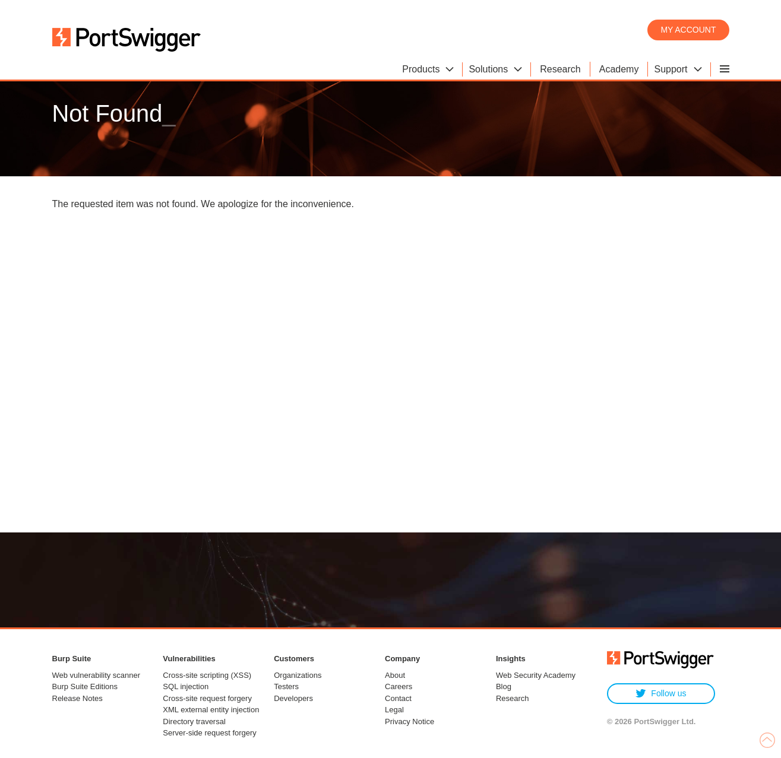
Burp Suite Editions (85, 686)
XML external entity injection (211, 709)
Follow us (660, 693)
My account (688, 29)
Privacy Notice (409, 721)
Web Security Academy (536, 675)
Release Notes (77, 698)
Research (512, 698)
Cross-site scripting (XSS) (207, 675)
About (395, 675)
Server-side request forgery (210, 732)
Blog (503, 686)
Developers (293, 698)
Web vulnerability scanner (96, 675)
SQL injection (185, 686)
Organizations (297, 675)
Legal (394, 709)
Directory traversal (194, 721)
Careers (398, 686)
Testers (286, 686)
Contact (398, 698)
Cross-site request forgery (207, 698)
